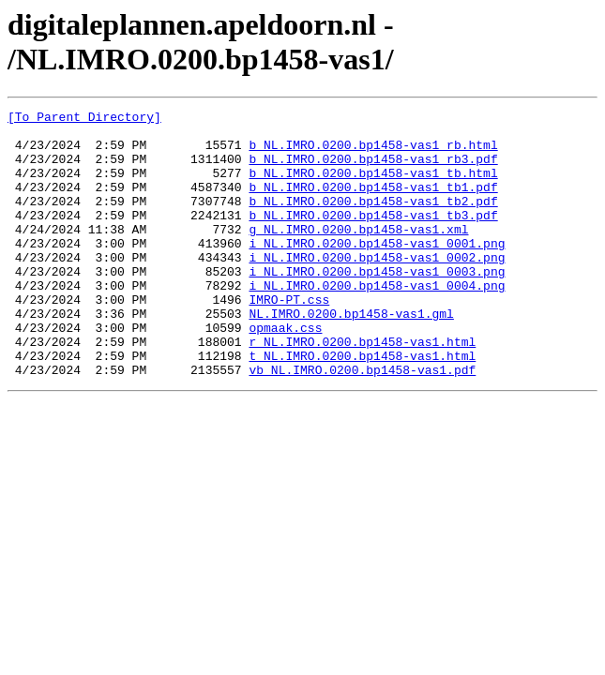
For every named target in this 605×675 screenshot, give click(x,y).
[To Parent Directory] (84, 119)
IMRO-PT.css (289, 338)
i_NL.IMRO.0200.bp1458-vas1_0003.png (377, 304)
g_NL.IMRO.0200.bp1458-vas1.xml (358, 254)
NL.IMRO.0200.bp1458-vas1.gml (351, 355)
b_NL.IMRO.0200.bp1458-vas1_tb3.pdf (373, 237)
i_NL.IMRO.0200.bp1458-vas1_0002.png (377, 287)
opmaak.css (285, 372)
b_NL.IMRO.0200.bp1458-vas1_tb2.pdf (373, 220)
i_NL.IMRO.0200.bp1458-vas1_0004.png (377, 321)
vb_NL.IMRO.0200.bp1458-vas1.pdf (362, 422)
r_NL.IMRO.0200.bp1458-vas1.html (362, 389)
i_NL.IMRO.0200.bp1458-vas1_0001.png (377, 270)
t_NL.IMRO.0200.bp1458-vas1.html (362, 406)
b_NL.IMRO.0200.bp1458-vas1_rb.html (373, 152)
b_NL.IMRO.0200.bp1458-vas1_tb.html (373, 186)
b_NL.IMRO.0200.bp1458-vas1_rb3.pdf (373, 169)
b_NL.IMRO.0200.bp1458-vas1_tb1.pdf (373, 203)
